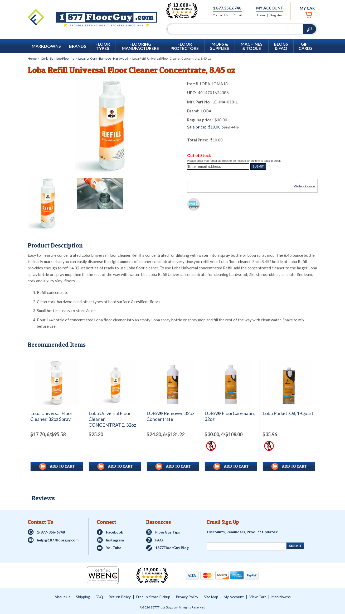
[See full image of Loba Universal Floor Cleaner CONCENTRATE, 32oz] (115, 382)
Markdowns (46, 46)
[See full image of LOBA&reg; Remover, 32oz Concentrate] (173, 382)
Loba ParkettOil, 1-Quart (288, 413)
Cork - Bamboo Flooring (57, 58)
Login (261, 15)
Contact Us (220, 15)
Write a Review (304, 186)
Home (32, 58)
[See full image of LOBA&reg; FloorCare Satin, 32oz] (231, 382)
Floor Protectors (185, 46)
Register (276, 15)
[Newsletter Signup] (246, 546)
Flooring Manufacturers (140, 46)
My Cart (309, 8)
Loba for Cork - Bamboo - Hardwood (103, 58)
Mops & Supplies (219, 46)
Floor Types (102, 46)
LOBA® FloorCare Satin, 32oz (230, 416)
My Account (269, 8)
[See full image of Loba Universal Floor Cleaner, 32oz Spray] (56, 382)
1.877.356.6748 (227, 8)
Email (238, 15)
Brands (77, 46)
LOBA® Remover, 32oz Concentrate (170, 416)
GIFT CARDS (306, 46)
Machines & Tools (252, 46)
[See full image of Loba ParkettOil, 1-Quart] (289, 382)
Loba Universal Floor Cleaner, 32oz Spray (51, 416)
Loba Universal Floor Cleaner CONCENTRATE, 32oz (112, 419)
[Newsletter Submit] (295, 545)
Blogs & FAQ (281, 46)
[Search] (235, 29)
